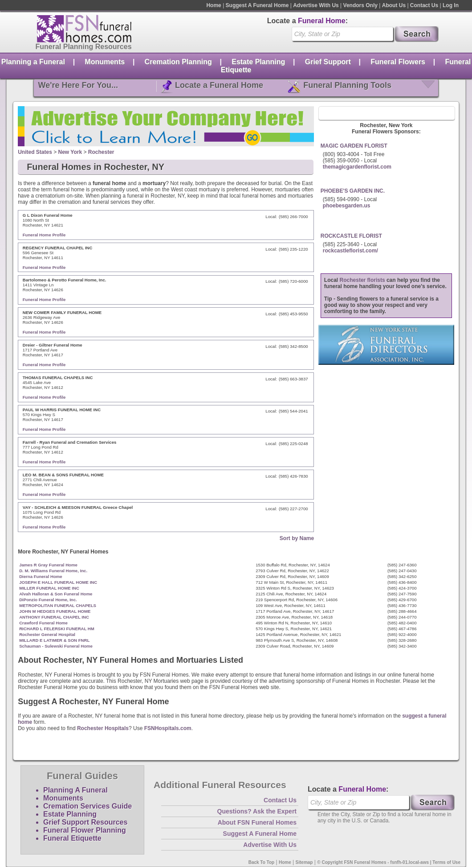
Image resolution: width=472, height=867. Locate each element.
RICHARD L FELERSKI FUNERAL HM (56, 628)
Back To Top (261, 862)
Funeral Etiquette (72, 838)
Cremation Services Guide (87, 806)
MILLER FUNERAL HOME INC (49, 588)
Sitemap (304, 862)
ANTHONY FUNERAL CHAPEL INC (54, 617)
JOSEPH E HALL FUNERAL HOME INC (58, 582)
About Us (394, 5)
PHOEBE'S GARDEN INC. (353, 191)
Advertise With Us (316, 5)
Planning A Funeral (75, 790)
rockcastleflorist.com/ (350, 251)
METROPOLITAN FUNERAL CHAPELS (57, 605)
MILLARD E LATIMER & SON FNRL (54, 640)
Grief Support (328, 62)
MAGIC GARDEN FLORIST (354, 146)
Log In (451, 5)
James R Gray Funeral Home (48, 564)
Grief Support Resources (85, 822)
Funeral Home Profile (44, 234)
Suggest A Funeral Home (257, 5)
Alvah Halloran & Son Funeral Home (55, 593)
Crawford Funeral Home (43, 622)
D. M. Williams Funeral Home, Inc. (53, 570)
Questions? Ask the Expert (257, 811)
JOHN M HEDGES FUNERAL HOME (54, 611)
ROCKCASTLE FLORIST (351, 236)
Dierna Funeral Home (40, 576)
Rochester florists (362, 280)
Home (213, 5)
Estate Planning (258, 62)
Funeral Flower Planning (84, 830)
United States (35, 152)
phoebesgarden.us (346, 205)
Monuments (105, 62)
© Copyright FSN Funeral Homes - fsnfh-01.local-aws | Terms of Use (388, 862)
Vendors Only (360, 5)
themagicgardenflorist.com (357, 167)
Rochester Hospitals (103, 728)
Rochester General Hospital (47, 634)
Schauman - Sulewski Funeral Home (56, 646)
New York (70, 152)
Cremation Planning (178, 62)
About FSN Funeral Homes (257, 822)
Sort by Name (297, 538)
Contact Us (424, 5)
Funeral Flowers (397, 62)
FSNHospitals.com (167, 728)
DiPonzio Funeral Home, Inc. (48, 599)
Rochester (101, 152)
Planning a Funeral (33, 62)
